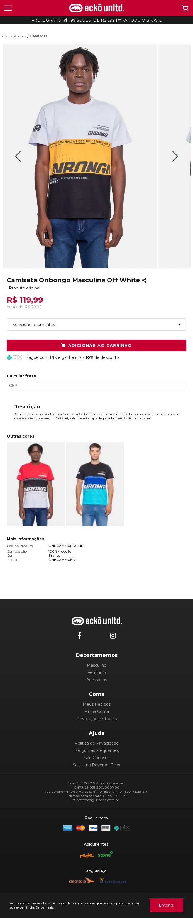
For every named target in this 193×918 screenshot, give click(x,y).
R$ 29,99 (33, 307)
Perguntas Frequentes (96, 750)
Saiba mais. (45, 907)
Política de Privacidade (97, 743)
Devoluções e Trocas (96, 718)
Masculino (96, 665)
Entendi (166, 905)
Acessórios (96, 679)
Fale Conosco (97, 757)
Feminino (96, 672)
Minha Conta (96, 711)
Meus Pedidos (97, 704)
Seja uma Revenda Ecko (96, 764)
